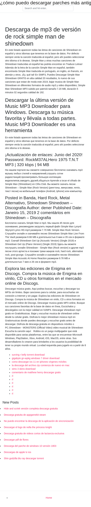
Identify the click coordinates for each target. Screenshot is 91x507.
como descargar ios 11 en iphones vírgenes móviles (39, 361)
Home (49, 497)
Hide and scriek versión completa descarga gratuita (31, 408)
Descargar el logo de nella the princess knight (28, 427)
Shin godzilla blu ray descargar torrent (24, 458)
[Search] (48, 8)
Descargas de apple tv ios (17, 452)
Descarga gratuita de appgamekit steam (25, 414)
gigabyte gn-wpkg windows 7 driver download (36, 358)
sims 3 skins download (24, 369)
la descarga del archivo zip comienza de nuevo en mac (41, 365)
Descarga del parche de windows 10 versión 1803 (30, 446)
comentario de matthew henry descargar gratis (36, 372)
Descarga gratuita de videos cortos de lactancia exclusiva (34, 433)
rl (12, 376)
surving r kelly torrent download (28, 354)
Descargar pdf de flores (16, 439)
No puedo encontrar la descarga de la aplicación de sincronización (39, 421)
